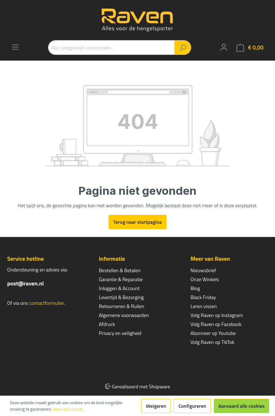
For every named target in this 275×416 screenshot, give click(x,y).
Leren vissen (203, 306)
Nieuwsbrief (203, 270)
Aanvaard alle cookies (241, 406)
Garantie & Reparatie (121, 279)
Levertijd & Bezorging (121, 297)
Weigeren (156, 406)
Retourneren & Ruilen (121, 306)
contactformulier (46, 303)
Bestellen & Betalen (119, 270)
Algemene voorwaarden (124, 315)
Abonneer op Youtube (213, 333)
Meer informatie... (69, 409)
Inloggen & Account (119, 288)
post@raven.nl (25, 283)
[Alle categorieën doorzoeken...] (111, 47)
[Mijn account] (224, 47)
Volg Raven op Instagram (216, 315)
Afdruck (107, 324)
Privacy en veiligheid (120, 333)
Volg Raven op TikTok (212, 342)
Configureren (192, 406)
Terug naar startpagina (137, 222)
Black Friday (203, 297)
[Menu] (15, 47)
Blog (195, 288)
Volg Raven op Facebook (215, 324)
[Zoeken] (182, 47)
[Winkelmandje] (250, 48)
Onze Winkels (204, 279)
